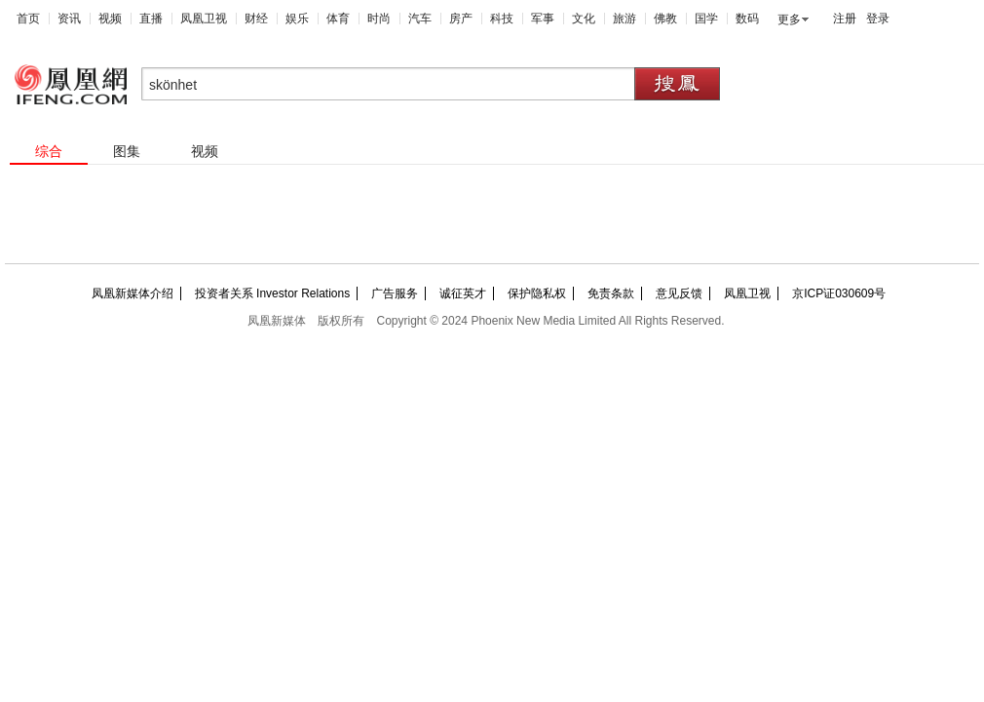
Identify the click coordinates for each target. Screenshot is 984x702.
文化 (583, 18)
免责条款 (610, 293)
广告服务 (394, 293)
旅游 (624, 18)
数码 (747, 18)
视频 (110, 18)
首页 (28, 18)
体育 (338, 18)
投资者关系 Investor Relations (272, 293)
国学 (706, 18)
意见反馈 (679, 293)
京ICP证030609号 (839, 293)
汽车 (420, 18)
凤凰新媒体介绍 (132, 293)
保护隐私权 (537, 293)
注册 (844, 18)
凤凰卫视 (203, 18)
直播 (151, 18)
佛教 (665, 18)
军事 (542, 18)
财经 (256, 18)
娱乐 (297, 18)
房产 (461, 18)
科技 (501, 18)
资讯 (69, 18)
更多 (789, 19)
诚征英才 (462, 293)
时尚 (379, 18)
